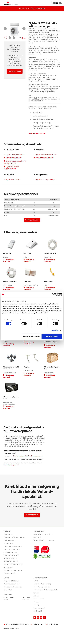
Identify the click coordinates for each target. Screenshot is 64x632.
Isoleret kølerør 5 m (50, 254)
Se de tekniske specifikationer (40, 133)
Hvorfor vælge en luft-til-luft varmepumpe (27, 457)
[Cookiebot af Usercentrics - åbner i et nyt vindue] (54, 294)
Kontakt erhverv (38, 624)
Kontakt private (52, 624)
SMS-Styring (28, 254)
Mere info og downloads (8, 377)
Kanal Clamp (48, 282)
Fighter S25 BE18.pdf (12, 180)
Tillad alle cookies (52, 336)
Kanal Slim (27, 282)
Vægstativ (27, 368)
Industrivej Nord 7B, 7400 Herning (17, 624)
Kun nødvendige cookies (31, 336)
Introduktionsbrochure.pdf (43, 158)
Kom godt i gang (14, 70)
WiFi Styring (7, 254)
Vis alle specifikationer (32, 220)
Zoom (22, 38)
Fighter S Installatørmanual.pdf (44, 155)
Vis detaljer (54, 330)
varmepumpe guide (10, 466)
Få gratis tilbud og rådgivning (32, 7)
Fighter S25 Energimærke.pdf (44, 180)
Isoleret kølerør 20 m (10, 282)
